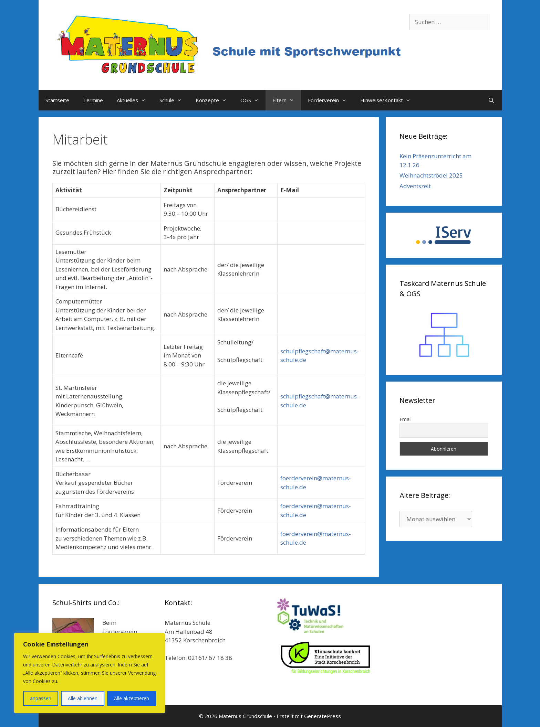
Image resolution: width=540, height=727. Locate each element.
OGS (253, 100)
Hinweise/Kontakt (388, 100)
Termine (93, 100)
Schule (174, 100)
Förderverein (330, 100)
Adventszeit (415, 186)
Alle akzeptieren (131, 698)
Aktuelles (135, 100)
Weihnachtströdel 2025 (431, 175)
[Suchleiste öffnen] (491, 100)
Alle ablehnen (82, 698)
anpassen (40, 698)
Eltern (286, 100)
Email (405, 419)
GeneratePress (322, 716)
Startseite (57, 100)
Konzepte (214, 100)
